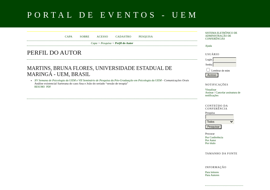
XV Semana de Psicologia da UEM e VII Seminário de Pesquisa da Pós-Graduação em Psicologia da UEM (98, 80)
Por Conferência (214, 137)
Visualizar (210, 89)
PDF (48, 87)
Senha (208, 64)
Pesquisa (146, 36)
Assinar (209, 92)
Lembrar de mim (220, 70)
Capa (69, 36)
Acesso (102, 36)
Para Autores (212, 175)
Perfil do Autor (124, 43)
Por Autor (210, 140)
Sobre (84, 36)
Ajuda (208, 45)
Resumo (39, 87)
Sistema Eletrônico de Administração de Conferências (221, 35)
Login (208, 59)
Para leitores (212, 172)
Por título (210, 143)
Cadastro (123, 36)
